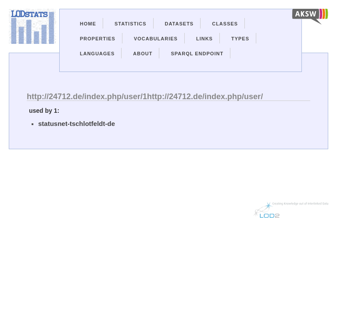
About (142, 53)
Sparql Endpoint (197, 53)
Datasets (179, 23)
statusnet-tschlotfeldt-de (76, 123)
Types (240, 38)
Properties (97, 38)
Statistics (131, 23)
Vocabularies (156, 38)
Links (204, 38)
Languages (97, 53)
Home (88, 23)
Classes (225, 23)
